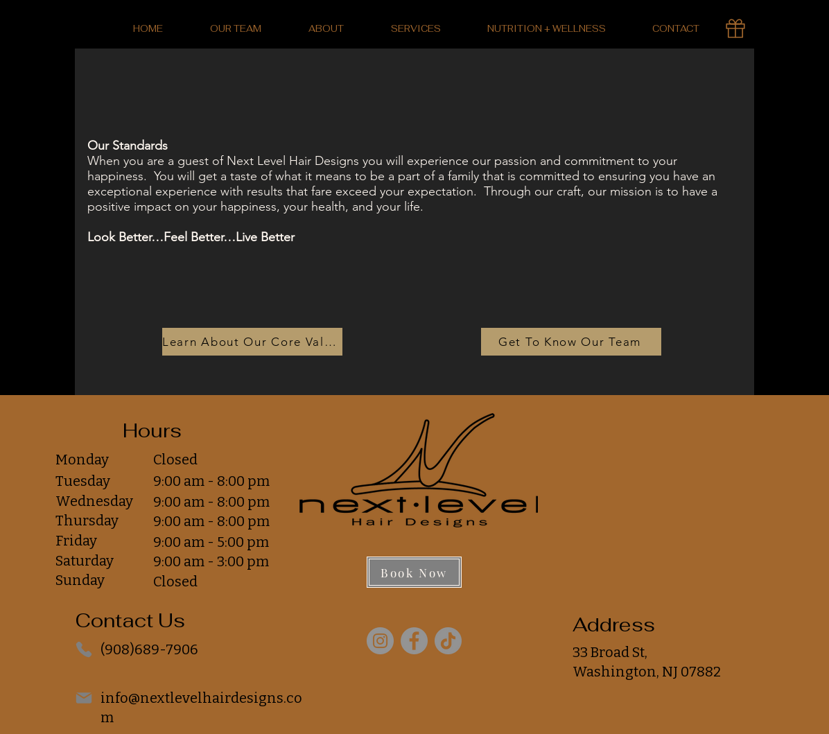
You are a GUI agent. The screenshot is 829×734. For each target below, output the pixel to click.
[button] (326, 28)
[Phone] (84, 649)
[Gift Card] (735, 28)
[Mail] (84, 698)
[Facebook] (414, 640)
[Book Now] (414, 572)
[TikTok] (448, 640)
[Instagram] (380, 640)
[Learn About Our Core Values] (252, 342)
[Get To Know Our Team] (571, 342)
